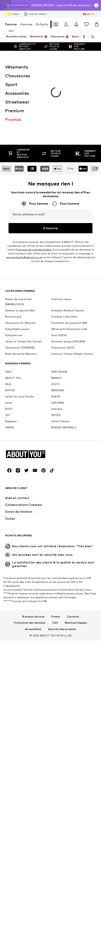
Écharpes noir (14, 274)
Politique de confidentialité (33, 188)
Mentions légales (76, 561)
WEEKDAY (57, 329)
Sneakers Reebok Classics (67, 249)
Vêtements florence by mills (69, 267)
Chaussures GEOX (62, 286)
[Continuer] (83, 36)
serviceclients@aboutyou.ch (24, 196)
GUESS (55, 335)
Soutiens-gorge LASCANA (68, 280)
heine (8, 341)
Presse (55, 555)
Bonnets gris (13, 255)
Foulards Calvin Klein (64, 255)
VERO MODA (59, 310)
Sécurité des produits (62, 567)
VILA (8, 322)
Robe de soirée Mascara (20, 292)
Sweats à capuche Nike (20, 249)
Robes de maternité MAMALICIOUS (18, 240)
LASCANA (57, 341)
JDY (7, 353)
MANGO (56, 316)
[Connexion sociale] (9, 409)
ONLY (8, 310)
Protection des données (29, 561)
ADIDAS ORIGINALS (63, 366)
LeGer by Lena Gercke (19, 335)
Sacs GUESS (59, 274)
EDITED (10, 329)
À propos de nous (33, 555)
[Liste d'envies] (86, 24)
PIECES (56, 353)
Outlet (13, 14)
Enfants (42, 24)
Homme (26, 24)
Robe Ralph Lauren (17, 267)
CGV (55, 561)
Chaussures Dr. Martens (20, 261)
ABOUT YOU (13, 316)
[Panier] (96, 24)
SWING (9, 366)
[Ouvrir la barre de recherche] (91, 37)
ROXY (8, 347)
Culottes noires (61, 237)
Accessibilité (33, 567)
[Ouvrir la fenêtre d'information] (96, 5)
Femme (11, 24)
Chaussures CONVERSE (20, 286)
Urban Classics (60, 360)
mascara (56, 347)
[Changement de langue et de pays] (88, 14)
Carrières (73, 555)
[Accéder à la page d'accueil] (28, 393)
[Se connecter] (66, 24)
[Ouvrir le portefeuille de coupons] (55, 24)
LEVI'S (55, 322)
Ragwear (11, 360)
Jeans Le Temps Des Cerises (23, 280)
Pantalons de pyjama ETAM (69, 261)
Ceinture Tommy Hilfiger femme (72, 292)
